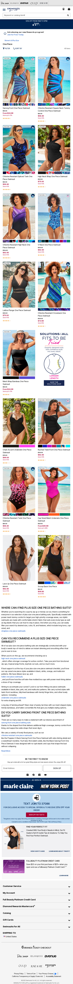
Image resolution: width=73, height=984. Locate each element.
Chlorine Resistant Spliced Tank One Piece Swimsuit (17, 177)
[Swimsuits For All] (50, 966)
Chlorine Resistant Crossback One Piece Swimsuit (52, 314)
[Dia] (22, 956)
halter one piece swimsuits (12, 677)
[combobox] (36, 15)
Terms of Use (31, 974)
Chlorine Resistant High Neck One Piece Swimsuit (16, 246)
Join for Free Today (15, 35)
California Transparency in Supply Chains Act (27, 976)
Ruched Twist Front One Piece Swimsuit (54, 450)
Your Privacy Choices (48, 974)
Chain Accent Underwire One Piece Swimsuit (17, 451)
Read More (5, 751)
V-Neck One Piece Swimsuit (49, 245)
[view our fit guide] (37, 851)
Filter (6, 48)
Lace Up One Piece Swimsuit (14, 584)
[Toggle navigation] (4, 9)
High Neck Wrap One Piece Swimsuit (52, 176)
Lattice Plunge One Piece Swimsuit (17, 310)
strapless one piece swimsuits (13, 631)
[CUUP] (34, 3)
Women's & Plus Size (12, 40)
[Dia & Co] (5, 3)
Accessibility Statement (53, 976)
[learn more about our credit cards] (64, 875)
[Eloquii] (14, 3)
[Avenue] (24, 3)
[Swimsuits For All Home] (13, 9)
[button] (36, 23)
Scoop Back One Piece (47, 586)
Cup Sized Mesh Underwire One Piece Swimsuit (53, 519)
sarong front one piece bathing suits (16, 722)
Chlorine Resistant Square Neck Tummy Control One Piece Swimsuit (54, 109)
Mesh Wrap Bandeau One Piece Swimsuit (15, 382)
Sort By (17, 48)
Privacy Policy (19, 974)
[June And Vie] (44, 3)
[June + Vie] (36, 966)
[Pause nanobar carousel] (33, 25)
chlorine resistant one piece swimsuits (16, 735)
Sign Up (57, 768)
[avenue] (50, 956)
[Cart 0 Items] (69, 9)
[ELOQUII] (36, 956)
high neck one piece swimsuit (13, 658)
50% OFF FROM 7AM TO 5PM (36, 21)
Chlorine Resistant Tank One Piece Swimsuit (17, 519)
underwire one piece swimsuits (13, 698)
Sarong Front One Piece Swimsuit (16, 108)
